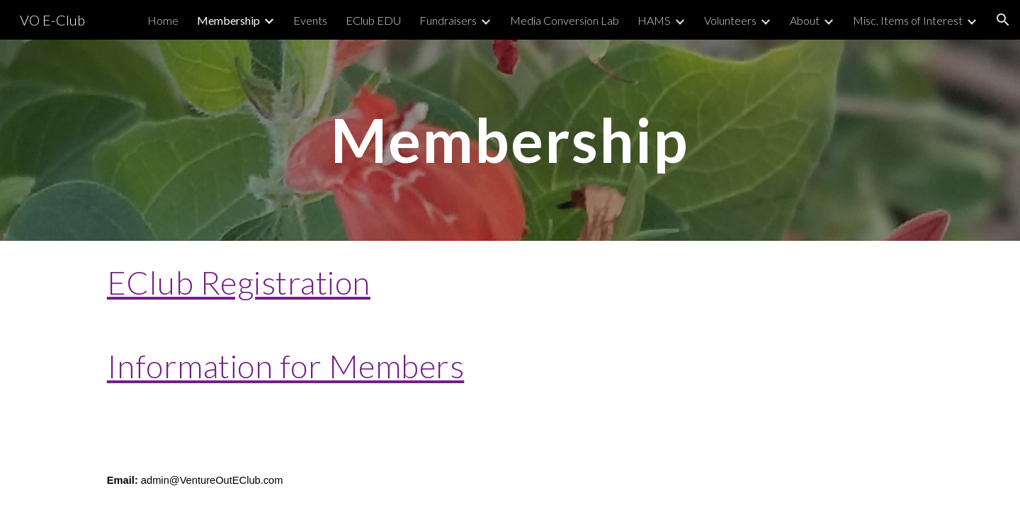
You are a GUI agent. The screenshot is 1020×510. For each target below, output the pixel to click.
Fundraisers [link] (448, 20)
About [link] (805, 20)
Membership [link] (228, 20)
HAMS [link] (654, 20)
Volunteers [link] (730, 20)
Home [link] (162, 20)
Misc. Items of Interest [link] (908, 20)
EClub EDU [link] (373, 20)
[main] (510, 140)
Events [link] (310, 20)
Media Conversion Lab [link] (564, 20)
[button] (1003, 20)
